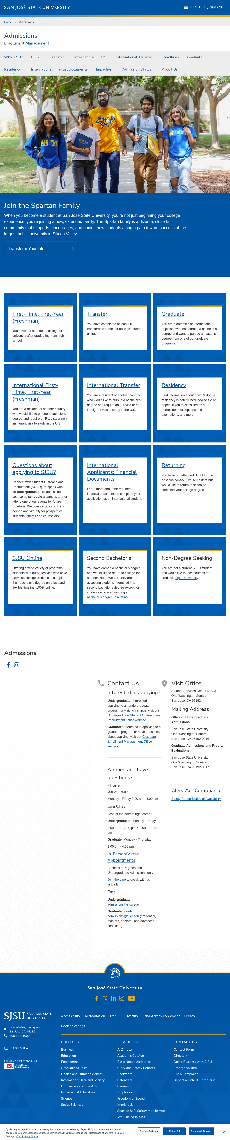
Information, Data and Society (83, 1080)
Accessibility (70, 1016)
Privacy (189, 1016)
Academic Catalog (130, 1055)
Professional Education (78, 1092)
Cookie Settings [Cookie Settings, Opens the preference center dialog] (149, 1131)
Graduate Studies (74, 1068)
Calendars (124, 1080)
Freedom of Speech (131, 1098)
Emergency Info (185, 1068)
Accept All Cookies (201, 1131)
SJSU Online (27, 558)
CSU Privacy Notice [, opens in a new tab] (27, 1136)
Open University (186, 578)
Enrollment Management (26, 43)
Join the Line (116, 879)
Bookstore (124, 1074)
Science (66, 1098)
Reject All (174, 1131)
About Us (170, 69)
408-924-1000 (20, 1036)
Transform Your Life (26, 248)
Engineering (70, 1062)
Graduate (195, 57)
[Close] (224, 1132)
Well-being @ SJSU (132, 1117)
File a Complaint (186, 1074)
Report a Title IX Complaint (194, 1080)
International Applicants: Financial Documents (112, 472)
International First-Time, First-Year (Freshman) (35, 392)
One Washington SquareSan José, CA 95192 (25, 1029)
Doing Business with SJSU (193, 1062)
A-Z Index (124, 1049)
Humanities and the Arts (79, 1086)
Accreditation (94, 1016)
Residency (12, 69)
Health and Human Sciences (82, 1074)
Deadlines (170, 57)
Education (68, 1055)
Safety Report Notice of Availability (196, 799)
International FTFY (89, 57)
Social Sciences (72, 1104)
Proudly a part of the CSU (20, 1064)
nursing (122, 597)
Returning (174, 465)
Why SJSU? (13, 57)
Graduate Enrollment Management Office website (131, 741)
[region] (115, 1132)
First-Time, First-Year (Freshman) (38, 317)
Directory (181, 1055)
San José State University (37, 7)
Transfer (57, 57)
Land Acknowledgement (161, 1016)
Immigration (126, 1104)
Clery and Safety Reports (136, 1068)
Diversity (131, 1016)
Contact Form (184, 1049)
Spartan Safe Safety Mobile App (141, 1111)
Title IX (115, 1016)
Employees (125, 1092)
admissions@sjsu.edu (123, 904)
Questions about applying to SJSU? (34, 469)
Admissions (26, 22)
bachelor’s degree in (102, 597)
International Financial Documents (59, 69)
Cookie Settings (73, 1026)
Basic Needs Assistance (134, 1062)
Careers (123, 1086)
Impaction (104, 69)
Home (8, 22)
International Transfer (134, 57)
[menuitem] (13, 57)
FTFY (35, 57)
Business (67, 1049)
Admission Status (136, 69)
